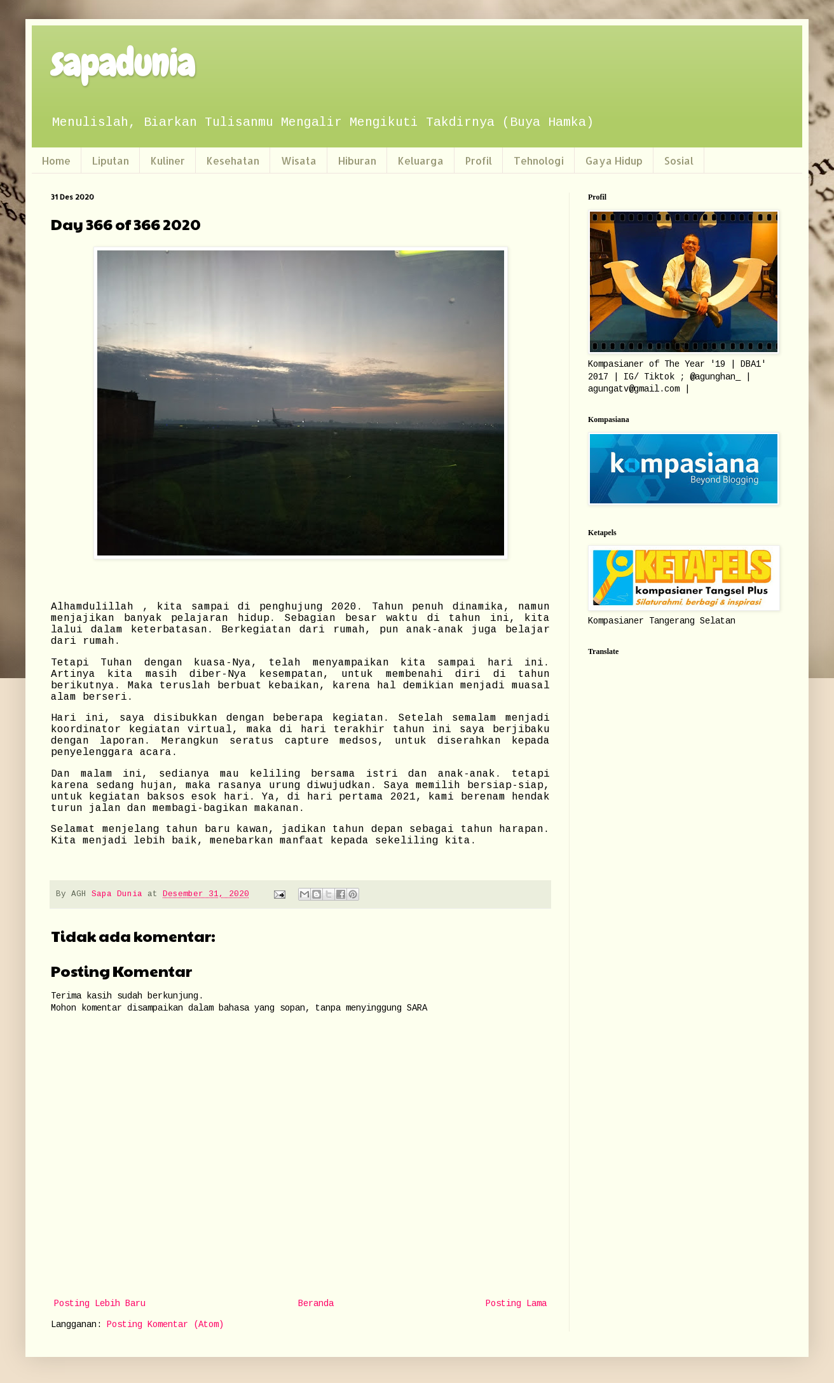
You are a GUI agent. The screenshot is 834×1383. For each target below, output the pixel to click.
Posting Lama (516, 1303)
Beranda (316, 1303)
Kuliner (168, 160)
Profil (478, 160)
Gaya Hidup (614, 160)
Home (56, 160)
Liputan (110, 160)
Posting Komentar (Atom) (165, 1324)
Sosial (679, 160)
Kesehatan (233, 160)
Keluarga (421, 160)
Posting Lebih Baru (100, 1303)
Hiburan (357, 160)
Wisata (299, 160)
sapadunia (123, 63)
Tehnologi (539, 160)
